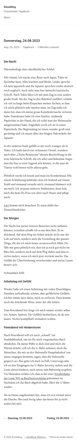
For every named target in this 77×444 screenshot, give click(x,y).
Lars (6, 205)
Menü (7, 17)
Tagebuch (28, 47)
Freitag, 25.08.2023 (58, 418)
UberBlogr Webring (35, 437)
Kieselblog (10, 6)
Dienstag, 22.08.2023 (20, 418)
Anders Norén (66, 437)
